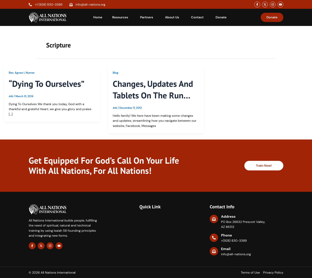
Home (97, 17)
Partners (146, 17)
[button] (121, 17)
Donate (221, 17)
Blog (116, 72)
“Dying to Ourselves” (48, 83)
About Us (172, 17)
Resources (120, 17)
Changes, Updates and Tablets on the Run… (154, 89)
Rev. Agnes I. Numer (22, 72)
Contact (197, 17)
